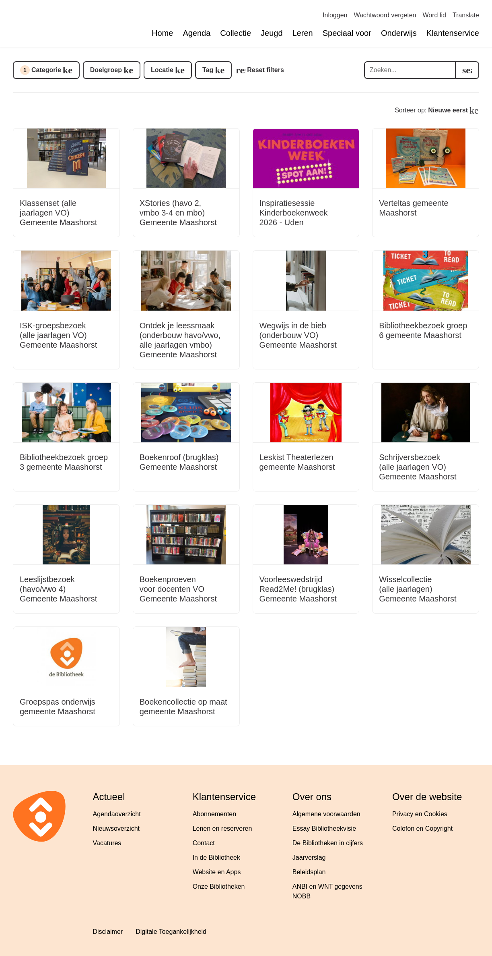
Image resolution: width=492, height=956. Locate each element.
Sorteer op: (431, 110)
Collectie (235, 33)
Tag (207, 69)
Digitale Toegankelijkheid (171, 931)
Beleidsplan (309, 872)
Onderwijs (399, 33)
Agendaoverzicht (117, 814)
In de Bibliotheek (216, 857)
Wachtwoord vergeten (385, 15)
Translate (466, 15)
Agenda (196, 33)
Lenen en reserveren (222, 828)
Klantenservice (452, 33)
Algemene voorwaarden (326, 814)
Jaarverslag (309, 857)
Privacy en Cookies (419, 814)
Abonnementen (215, 814)
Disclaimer (108, 931)
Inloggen (335, 15)
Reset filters (265, 69)
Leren (302, 33)
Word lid (434, 15)
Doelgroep (106, 69)
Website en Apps (217, 872)
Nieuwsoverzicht (116, 828)
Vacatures (107, 843)
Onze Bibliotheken (219, 886)
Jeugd (272, 33)
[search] (467, 70)
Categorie (40, 70)
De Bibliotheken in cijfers (327, 843)
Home (162, 33)
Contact (204, 843)
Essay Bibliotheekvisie (324, 828)
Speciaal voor (347, 33)
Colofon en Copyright (422, 828)
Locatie (162, 69)
